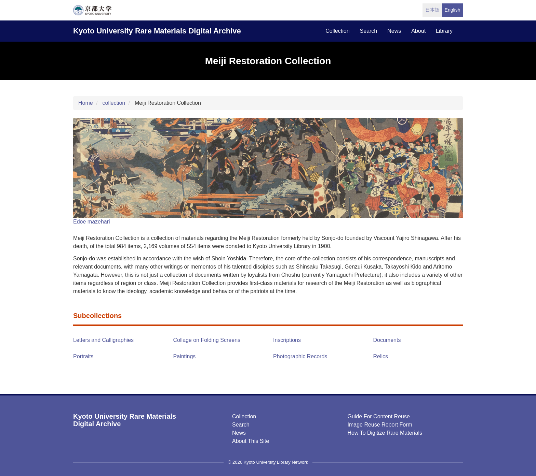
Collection (244, 416)
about (418, 31)
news (394, 31)
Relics (380, 356)
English (452, 10)
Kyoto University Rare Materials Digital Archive (157, 31)
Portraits (83, 356)
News (239, 433)
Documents (387, 340)
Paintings (184, 356)
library (444, 31)
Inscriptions (287, 340)
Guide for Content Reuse (379, 416)
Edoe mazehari (91, 222)
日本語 (432, 10)
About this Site (250, 441)
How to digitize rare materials (385, 433)
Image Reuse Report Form (380, 425)
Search (241, 425)
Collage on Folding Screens (207, 340)
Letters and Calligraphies (103, 340)
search (368, 31)
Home (85, 103)
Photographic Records (300, 356)
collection (337, 31)
